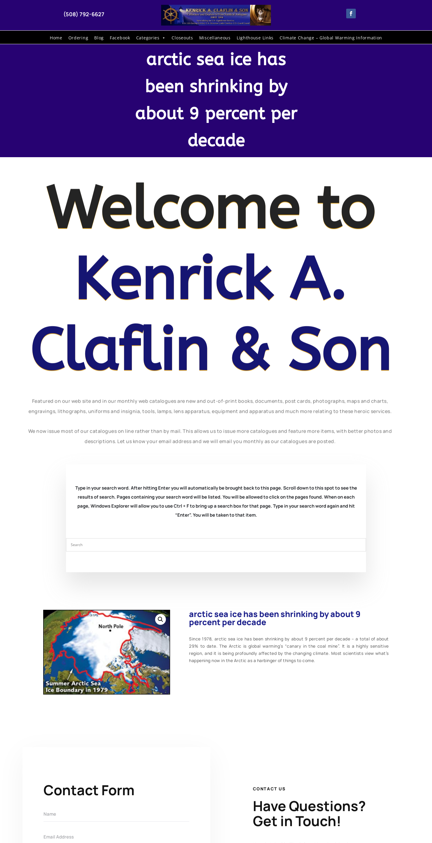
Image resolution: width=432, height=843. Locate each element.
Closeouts (182, 38)
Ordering (78, 38)
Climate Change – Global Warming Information (331, 38)
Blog (99, 38)
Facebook (120, 38)
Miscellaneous (215, 38)
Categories (151, 38)
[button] (160, 619)
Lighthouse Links (255, 38)
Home (56, 38)
